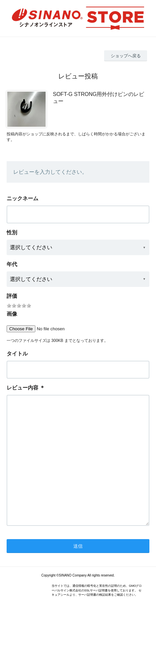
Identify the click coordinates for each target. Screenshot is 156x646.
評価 (12, 296)
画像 (12, 314)
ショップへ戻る (126, 55)
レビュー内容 (22, 388)
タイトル (17, 353)
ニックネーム (22, 198)
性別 (12, 232)
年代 (12, 264)
